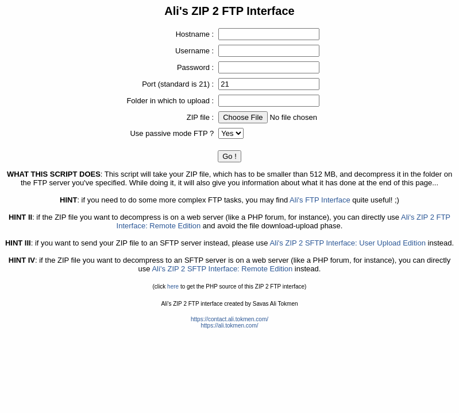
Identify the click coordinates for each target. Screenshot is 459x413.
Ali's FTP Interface (320, 200)
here (173, 286)
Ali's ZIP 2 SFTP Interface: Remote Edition (222, 268)
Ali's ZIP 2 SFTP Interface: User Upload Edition (347, 243)
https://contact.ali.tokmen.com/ (229, 319)
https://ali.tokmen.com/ (229, 325)
